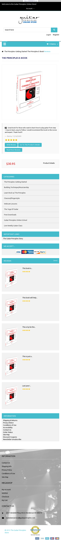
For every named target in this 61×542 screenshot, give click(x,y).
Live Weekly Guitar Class (13, 226)
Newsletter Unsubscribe (12, 439)
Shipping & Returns (10, 420)
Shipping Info (7, 466)
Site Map (6, 435)
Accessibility (7, 427)
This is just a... (27, 356)
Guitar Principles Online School (15, 220)
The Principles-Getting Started (15, 51)
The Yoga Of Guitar (11, 209)
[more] (55, 260)
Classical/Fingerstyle (12, 198)
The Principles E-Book (35, 51)
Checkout (5, 497)
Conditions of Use (9, 425)
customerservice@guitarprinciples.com (20, 518)
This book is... (27, 268)
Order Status (8, 432)
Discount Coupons (10, 437)
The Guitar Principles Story (13, 239)
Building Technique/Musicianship (16, 187)
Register (56, 35)
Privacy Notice (8, 423)
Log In (48, 35)
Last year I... (26, 386)
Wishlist (5, 493)
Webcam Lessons (10, 204)
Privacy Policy (7, 470)
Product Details (49, 163)
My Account (6, 490)
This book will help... (29, 298)
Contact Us (7, 430)
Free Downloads (10, 215)
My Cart (5, 500)
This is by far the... (29, 327)
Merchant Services (35, 534)
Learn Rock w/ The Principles (15, 193)
